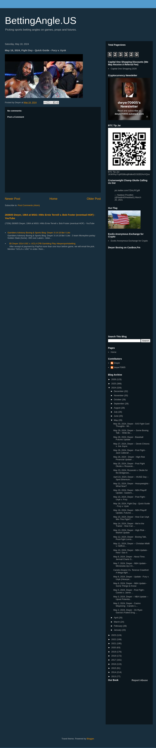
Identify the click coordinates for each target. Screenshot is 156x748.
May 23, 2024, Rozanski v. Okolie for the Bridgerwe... (130, 471)
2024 (114, 387)
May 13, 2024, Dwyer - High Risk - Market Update (129, 531)
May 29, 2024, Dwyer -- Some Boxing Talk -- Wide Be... (130, 431)
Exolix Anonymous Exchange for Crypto (129, 241)
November (119, 395)
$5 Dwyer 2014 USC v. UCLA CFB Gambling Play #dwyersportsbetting (42, 243)
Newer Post (12, 198)
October (118, 399)
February (118, 626)
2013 (114, 676)
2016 (114, 664)
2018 (114, 656)
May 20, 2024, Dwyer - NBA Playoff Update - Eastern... (129, 491)
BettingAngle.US (40, 20)
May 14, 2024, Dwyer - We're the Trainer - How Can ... (128, 524)
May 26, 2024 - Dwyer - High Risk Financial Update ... (129, 458)
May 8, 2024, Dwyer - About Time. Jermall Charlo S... (129, 557)
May (116, 420)
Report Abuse (140, 680)
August (117, 408)
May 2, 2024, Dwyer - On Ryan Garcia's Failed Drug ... (127, 611)
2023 (114, 635)
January (118, 630)
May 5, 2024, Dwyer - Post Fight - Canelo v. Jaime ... (129, 591)
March (117, 622)
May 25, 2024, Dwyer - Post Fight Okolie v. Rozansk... (129, 464)
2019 (114, 651)
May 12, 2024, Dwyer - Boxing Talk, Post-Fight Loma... (129, 538)
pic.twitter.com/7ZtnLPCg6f (127, 190)
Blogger (90, 738)
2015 (114, 668)
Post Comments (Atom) (29, 205)
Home (54, 198)
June (116, 416)
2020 (114, 647)
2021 (114, 643)
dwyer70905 (119, 367)
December (119, 391)
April (116, 617)
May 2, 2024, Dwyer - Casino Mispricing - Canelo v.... (127, 604)
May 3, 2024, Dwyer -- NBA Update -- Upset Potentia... (130, 597)
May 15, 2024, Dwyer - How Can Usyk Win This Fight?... (131, 518)
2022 (114, 639)
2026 (114, 379)
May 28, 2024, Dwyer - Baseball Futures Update (128, 438)
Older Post (94, 198)
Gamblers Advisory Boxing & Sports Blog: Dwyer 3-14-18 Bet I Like (38, 232)
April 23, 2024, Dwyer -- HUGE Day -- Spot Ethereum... (131, 478)
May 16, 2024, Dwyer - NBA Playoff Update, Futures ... (129, 511)
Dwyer (117, 363)
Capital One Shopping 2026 (124, 68)
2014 (114, 672)
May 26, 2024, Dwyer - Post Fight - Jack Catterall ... (129, 451)
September (119, 403)
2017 (114, 660)
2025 (114, 383)
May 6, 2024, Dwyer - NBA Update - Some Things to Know (130, 584)
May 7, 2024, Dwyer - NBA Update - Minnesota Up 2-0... (130, 564)
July (116, 412)
